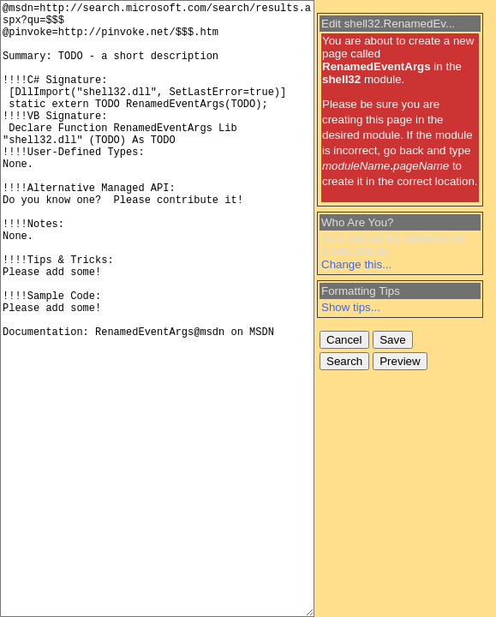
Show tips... (350, 307)
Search (344, 361)
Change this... (356, 264)
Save (392, 339)
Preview (399, 361)
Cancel (344, 339)
